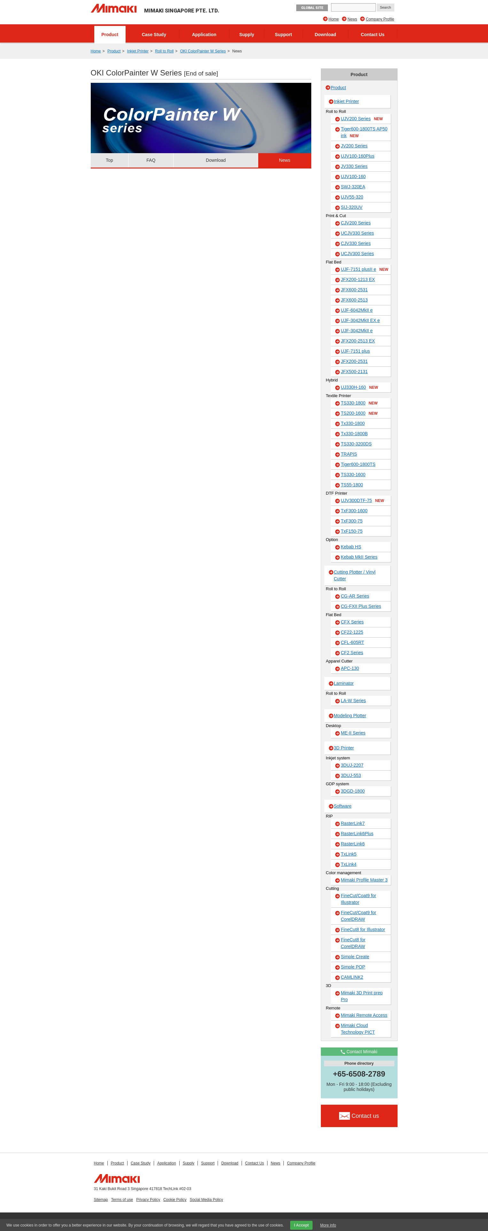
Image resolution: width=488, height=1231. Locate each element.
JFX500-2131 (354, 371)
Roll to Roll (164, 51)
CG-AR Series (355, 596)
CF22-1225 (352, 632)
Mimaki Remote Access (364, 1015)
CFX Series (352, 621)
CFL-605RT (352, 642)
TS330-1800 (359, 403)
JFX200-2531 (354, 361)
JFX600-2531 (354, 289)
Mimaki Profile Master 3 (364, 879)
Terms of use (122, 1199)
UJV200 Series (362, 119)
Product (109, 34)
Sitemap (101, 1199)
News (352, 19)
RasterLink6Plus (357, 833)
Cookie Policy (175, 1199)
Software (343, 806)
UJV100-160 (353, 176)
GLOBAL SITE (312, 8)
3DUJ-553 (351, 775)
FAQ (150, 160)
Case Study (154, 34)
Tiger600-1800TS (358, 464)
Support (283, 34)
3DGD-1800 (353, 791)
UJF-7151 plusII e (365, 269)
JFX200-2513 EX (358, 340)
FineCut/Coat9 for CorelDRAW (358, 916)
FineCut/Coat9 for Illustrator (358, 899)
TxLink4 (349, 864)
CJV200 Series (356, 222)
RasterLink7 (353, 823)
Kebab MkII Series (359, 557)
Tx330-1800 (353, 423)
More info (328, 1225)
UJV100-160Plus (358, 156)
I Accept (301, 1225)
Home (334, 19)
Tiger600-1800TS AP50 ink (364, 132)
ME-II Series (353, 732)
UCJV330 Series (357, 233)
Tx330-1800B (354, 433)
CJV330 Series (356, 243)
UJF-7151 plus (355, 351)
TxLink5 (349, 854)
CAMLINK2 (352, 977)
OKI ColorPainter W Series (203, 51)
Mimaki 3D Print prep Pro (362, 996)
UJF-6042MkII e (357, 310)
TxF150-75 (352, 531)
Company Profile (380, 19)
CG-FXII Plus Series (361, 606)
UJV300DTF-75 (362, 501)
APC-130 (350, 668)
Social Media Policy (206, 1199)
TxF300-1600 (354, 510)
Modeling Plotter (350, 715)
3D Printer (344, 747)
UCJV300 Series (357, 253)
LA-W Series (353, 700)
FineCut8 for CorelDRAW (353, 943)
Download (325, 34)
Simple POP (353, 966)
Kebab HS (351, 546)
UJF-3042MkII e (357, 330)
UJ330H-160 (359, 387)
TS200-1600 (359, 413)
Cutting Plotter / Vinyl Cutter (355, 575)
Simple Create (355, 956)
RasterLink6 (353, 843)
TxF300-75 (352, 520)
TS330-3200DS (356, 443)
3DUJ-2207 (352, 765)
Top (109, 160)
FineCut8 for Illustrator (363, 929)
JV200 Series (354, 145)
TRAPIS (349, 454)
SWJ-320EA (353, 186)
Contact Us (372, 34)
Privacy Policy (148, 1199)
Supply (246, 34)
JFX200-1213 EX (358, 279)
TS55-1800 (352, 484)
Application (204, 34)
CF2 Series (352, 652)
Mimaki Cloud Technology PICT (358, 1029)
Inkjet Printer (138, 51)
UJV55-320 (352, 197)
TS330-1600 (353, 474)
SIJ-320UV (352, 207)
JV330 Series (354, 166)
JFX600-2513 (354, 299)
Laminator (344, 683)
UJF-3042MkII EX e (360, 320)
